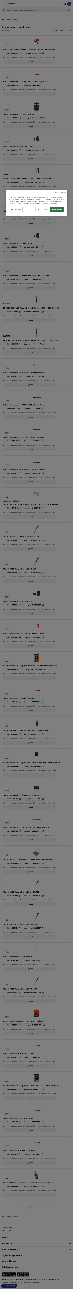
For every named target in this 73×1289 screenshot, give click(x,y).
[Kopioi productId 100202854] (34, 1186)
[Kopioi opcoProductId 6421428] (12, 1122)
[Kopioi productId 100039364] (34, 118)
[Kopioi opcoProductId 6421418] (12, 1154)
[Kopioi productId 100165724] (34, 53)
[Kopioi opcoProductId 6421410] (12, 376)
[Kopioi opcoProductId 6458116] (12, 928)
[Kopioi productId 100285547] (34, 895)
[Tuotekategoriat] (4, 4)
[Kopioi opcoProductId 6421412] (12, 473)
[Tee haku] (68, 10)
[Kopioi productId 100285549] (34, 540)
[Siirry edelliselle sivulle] (3, 19)
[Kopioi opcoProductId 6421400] (13, 799)
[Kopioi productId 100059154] (34, 150)
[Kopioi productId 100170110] (34, 508)
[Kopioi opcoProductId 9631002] (12, 311)
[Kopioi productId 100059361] (34, 605)
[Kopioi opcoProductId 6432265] (13, 118)
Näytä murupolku (12, 19)
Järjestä (56, 30)
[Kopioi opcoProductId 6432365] (13, 53)
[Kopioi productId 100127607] (34, 799)
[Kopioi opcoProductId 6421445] (12, 215)
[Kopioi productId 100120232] (34, 311)
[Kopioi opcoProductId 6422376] (13, 1025)
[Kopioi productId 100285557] (34, 928)
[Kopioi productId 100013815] (34, 1122)
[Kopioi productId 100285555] (34, 572)
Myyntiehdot (35, 1282)
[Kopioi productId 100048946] (34, 376)
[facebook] (3, 1230)
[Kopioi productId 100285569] (34, 992)
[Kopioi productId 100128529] (34, 441)
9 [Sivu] (46, 1207)
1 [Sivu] (26, 1207)
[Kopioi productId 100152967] (34, 960)
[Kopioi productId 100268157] (34, 734)
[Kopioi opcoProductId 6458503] (13, 182)
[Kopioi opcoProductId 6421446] (12, 637)
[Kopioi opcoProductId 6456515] (12, 734)
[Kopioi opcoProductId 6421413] (12, 441)
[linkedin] (10, 1230)
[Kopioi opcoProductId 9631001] (12, 344)
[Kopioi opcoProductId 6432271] (12, 247)
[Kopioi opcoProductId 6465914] (12, 863)
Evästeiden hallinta (16, 1282)
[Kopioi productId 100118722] (34, 702)
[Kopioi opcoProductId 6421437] (12, 702)
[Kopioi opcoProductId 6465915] (12, 1186)
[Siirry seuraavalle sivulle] (51, 1207)
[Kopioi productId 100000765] (34, 344)
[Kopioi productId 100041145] (34, 279)
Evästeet (27, 1282)
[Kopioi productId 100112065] (34, 182)
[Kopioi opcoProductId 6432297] (13, 605)
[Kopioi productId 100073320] (34, 1057)
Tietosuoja (5, 1282)
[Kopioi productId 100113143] (33, 215)
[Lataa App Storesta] (23, 1274)
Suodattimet (9, 1286)
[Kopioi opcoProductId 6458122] (12, 992)
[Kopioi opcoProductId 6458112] (12, 540)
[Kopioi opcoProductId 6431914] (12, 960)
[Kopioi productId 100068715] (33, 408)
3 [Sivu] (36, 1207)
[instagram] (6, 1230)
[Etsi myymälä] (65, 4)
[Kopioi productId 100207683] (34, 831)
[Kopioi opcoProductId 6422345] (13, 669)
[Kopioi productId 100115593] (34, 766)
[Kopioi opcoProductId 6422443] (13, 766)
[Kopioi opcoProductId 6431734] (12, 279)
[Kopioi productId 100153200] (34, 1089)
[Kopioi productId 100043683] (35, 669)
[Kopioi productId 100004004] (34, 1025)
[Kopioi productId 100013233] (34, 85)
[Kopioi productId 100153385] (34, 637)
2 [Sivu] (31, 1207)
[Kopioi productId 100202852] (34, 863)
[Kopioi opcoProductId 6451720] (12, 831)
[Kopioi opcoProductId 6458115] (12, 572)
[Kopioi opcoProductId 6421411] (12, 408)
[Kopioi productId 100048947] (34, 473)
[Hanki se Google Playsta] (9, 1274)
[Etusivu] (11, 4)
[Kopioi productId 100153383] (34, 1154)
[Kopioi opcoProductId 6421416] (12, 85)
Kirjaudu (30, 62)
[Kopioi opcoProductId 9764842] (13, 508)
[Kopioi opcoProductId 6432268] (13, 150)
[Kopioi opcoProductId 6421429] (12, 1057)
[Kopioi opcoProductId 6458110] (12, 895)
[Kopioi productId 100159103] (34, 247)
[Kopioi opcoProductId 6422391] (12, 1089)
